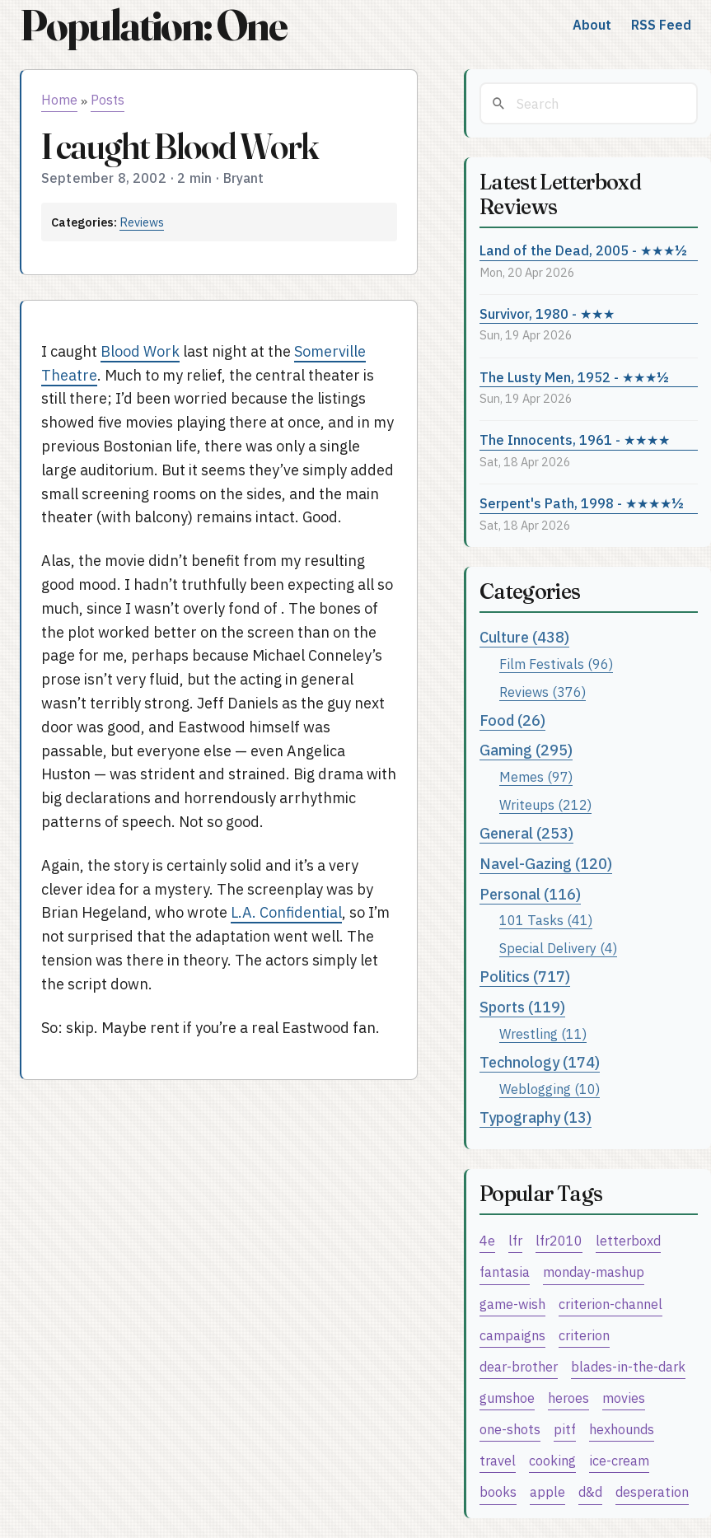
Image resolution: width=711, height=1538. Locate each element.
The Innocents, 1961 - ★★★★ (574, 439)
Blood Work (140, 351)
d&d (590, 1491)
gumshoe (507, 1397)
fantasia (504, 1271)
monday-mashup (593, 1271)
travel (497, 1460)
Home (59, 99)
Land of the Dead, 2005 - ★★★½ (583, 250)
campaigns (512, 1335)
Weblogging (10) (549, 1088)
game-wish (512, 1303)
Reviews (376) (542, 691)
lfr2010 (559, 1240)
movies (623, 1397)
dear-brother (518, 1366)
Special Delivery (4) (558, 947)
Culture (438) (524, 637)
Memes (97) (536, 776)
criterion (584, 1335)
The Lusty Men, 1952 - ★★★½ (574, 377)
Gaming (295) (526, 750)
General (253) (526, 833)
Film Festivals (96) (556, 663)
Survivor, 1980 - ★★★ (547, 313)
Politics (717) (524, 976)
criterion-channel (610, 1303)
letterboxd (628, 1240)
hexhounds (621, 1428)
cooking (552, 1460)
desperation (652, 1491)
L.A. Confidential (286, 912)
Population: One (153, 25)
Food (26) (512, 720)
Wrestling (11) (543, 1033)
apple (547, 1491)
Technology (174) (539, 1062)
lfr (515, 1240)
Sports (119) (522, 1007)
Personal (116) (530, 894)
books (498, 1491)
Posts (107, 99)
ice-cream (619, 1460)
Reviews (141, 222)
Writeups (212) (545, 804)
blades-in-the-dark (628, 1366)
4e (487, 1240)
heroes (568, 1397)
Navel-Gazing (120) (545, 863)
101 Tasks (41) (545, 919)
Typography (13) (535, 1117)
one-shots (509, 1428)
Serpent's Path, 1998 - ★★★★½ (581, 503)
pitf (565, 1428)
